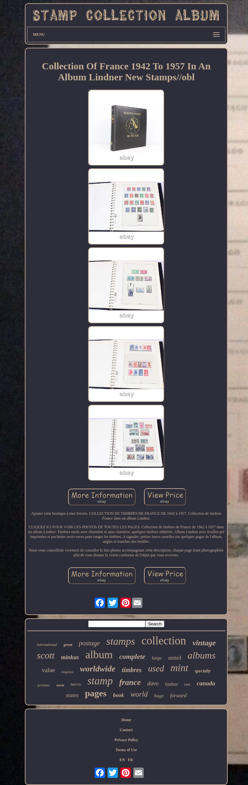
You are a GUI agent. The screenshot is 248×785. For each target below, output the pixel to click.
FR (130, 760)
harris (76, 684)
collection (163, 640)
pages (96, 693)
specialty (203, 671)
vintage (204, 643)
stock (60, 685)
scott (46, 655)
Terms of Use (126, 750)
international (47, 644)
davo (153, 683)
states (72, 695)
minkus (70, 657)
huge (159, 695)
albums (202, 655)
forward (178, 695)
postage (89, 643)
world (139, 694)
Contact (126, 730)
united (174, 658)
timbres (131, 669)
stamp (100, 681)
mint (179, 667)
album (99, 655)
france (130, 682)
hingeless (67, 672)
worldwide (98, 668)
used (156, 668)
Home (126, 720)
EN (122, 760)
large (157, 658)
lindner (171, 684)
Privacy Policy (126, 740)
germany (43, 685)
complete (132, 656)
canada (206, 683)
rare (187, 684)
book (118, 695)
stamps (120, 641)
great (67, 644)
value (48, 670)
